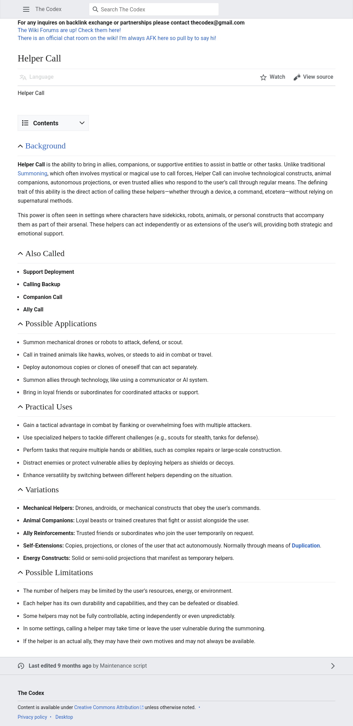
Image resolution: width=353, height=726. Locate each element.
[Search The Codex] (154, 9)
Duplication (306, 545)
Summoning (32, 173)
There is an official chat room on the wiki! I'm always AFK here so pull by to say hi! (117, 38)
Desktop (64, 717)
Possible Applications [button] (61, 323)
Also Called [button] (44, 253)
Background (45, 145)
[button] (26, 9)
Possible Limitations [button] (59, 572)
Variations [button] (42, 489)
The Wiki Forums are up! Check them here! (69, 30)
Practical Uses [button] (48, 406)
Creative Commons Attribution (106, 707)
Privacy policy (32, 717)
